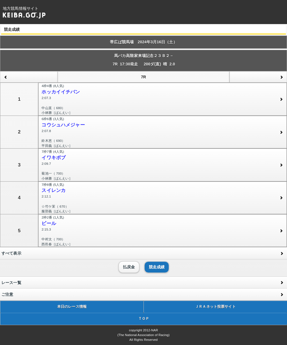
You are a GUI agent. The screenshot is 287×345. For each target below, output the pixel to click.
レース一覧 (11, 282)
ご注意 (7, 294)
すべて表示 (11, 253)
